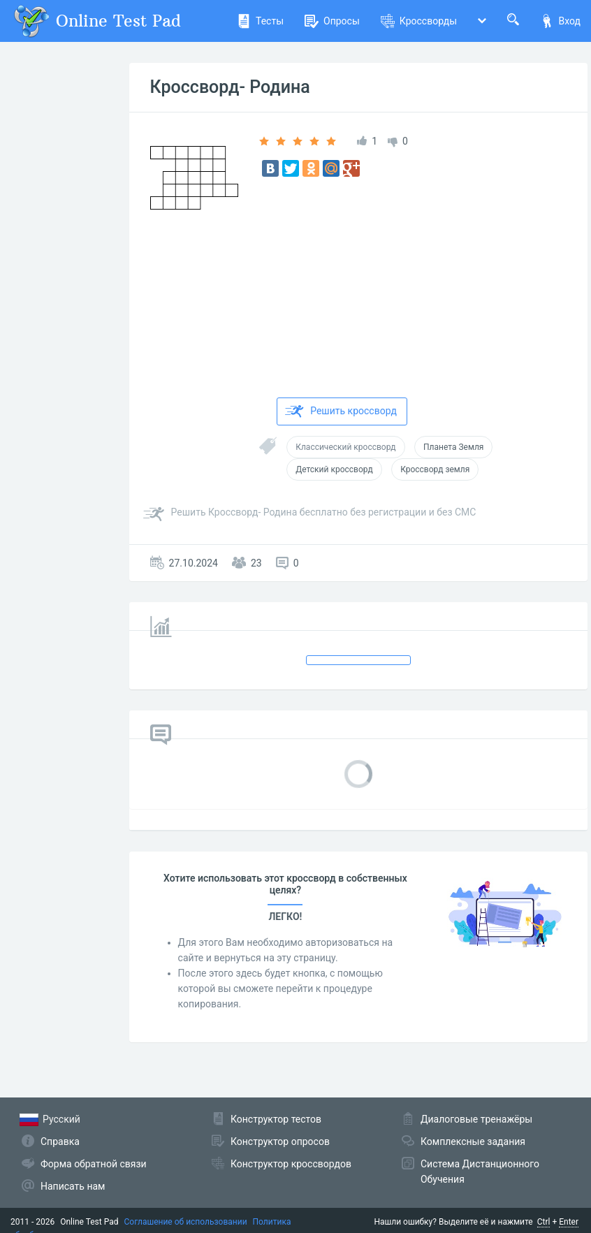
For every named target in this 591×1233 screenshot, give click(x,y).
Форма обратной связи (94, 1163)
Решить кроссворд (341, 411)
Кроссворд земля (434, 469)
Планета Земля (453, 447)
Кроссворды (419, 21)
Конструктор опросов (280, 1141)
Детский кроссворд (334, 469)
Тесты (260, 21)
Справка (60, 1141)
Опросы (332, 21)
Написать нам (73, 1186)
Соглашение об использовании (185, 1222)
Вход (560, 21)
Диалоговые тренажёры (476, 1119)
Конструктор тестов (276, 1119)
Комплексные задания (473, 1141)
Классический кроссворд (345, 447)
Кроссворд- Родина (230, 87)
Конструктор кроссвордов (291, 1163)
